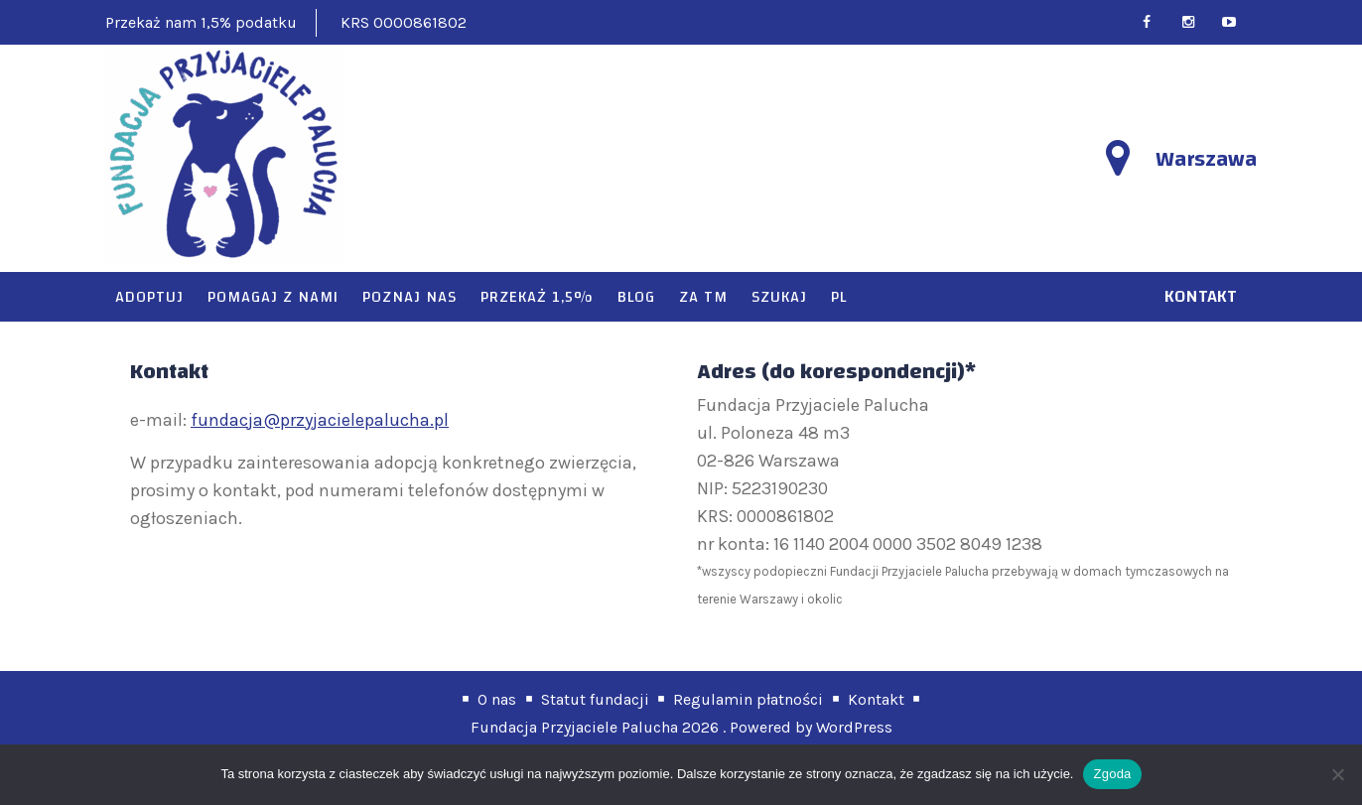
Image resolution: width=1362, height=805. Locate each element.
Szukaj (779, 297)
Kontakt (876, 699)
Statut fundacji (595, 699)
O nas (496, 699)
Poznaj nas (409, 297)
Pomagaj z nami (273, 297)
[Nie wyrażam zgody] (1337, 774)
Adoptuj (149, 297)
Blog (636, 297)
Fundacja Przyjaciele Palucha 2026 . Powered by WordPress (681, 727)
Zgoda (1112, 773)
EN (1315, 28)
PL (839, 297)
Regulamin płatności (748, 699)
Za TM (703, 297)
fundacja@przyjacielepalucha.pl (320, 420)
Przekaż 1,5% (537, 297)
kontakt (1200, 296)
